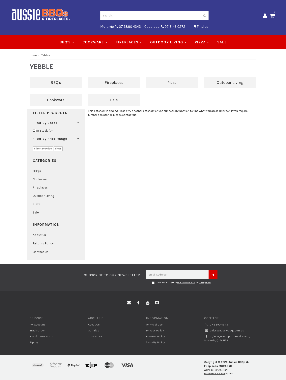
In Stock (44, 130)
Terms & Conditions (186, 282)
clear (58, 148)
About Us (39, 235)
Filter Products (50, 113)
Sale (222, 42)
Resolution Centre (41, 336)
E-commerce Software (214, 373)
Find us (201, 26)
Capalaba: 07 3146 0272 (164, 26)
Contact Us (40, 252)
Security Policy (155, 342)
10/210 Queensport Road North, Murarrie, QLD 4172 (227, 338)
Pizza (202, 42)
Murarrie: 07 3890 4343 (120, 26)
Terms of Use (154, 324)
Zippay (34, 342)
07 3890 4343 (216, 325)
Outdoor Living (168, 42)
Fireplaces (129, 42)
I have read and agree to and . (182, 282)
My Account (37, 324)
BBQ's (66, 42)
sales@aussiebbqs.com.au (224, 331)
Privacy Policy (205, 282)
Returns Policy (43, 243)
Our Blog (93, 330)
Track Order (37, 330)
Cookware (95, 42)
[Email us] (129, 303)
